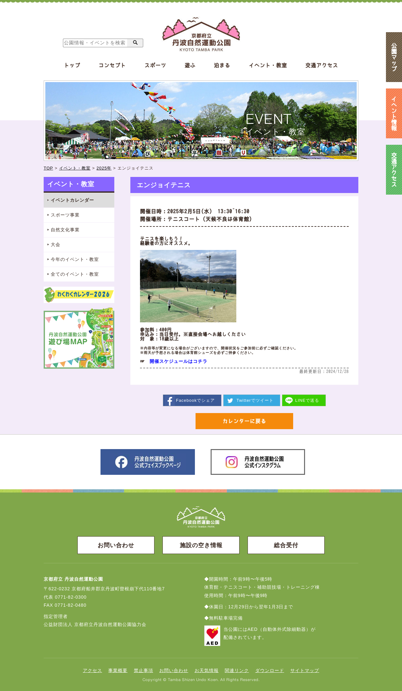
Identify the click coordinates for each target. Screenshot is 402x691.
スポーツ (155, 65)
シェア (195, 400)
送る (307, 400)
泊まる (222, 65)
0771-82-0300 (71, 596)
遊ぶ (190, 65)
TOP (48, 168)
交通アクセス (321, 65)
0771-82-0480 (70, 604)
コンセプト (112, 65)
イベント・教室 (268, 65)
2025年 (104, 168)
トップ (72, 65)
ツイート (254, 400)
